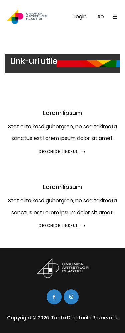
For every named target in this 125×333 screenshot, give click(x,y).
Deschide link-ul (62, 151)
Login (80, 16)
